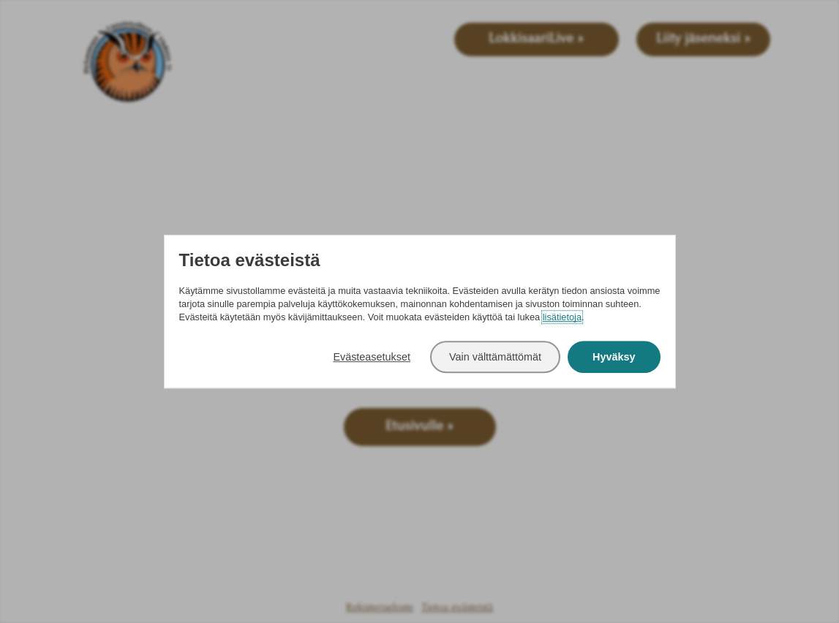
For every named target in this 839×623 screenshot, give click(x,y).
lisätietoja (562, 317)
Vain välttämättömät (495, 357)
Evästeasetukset (371, 357)
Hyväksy (613, 357)
